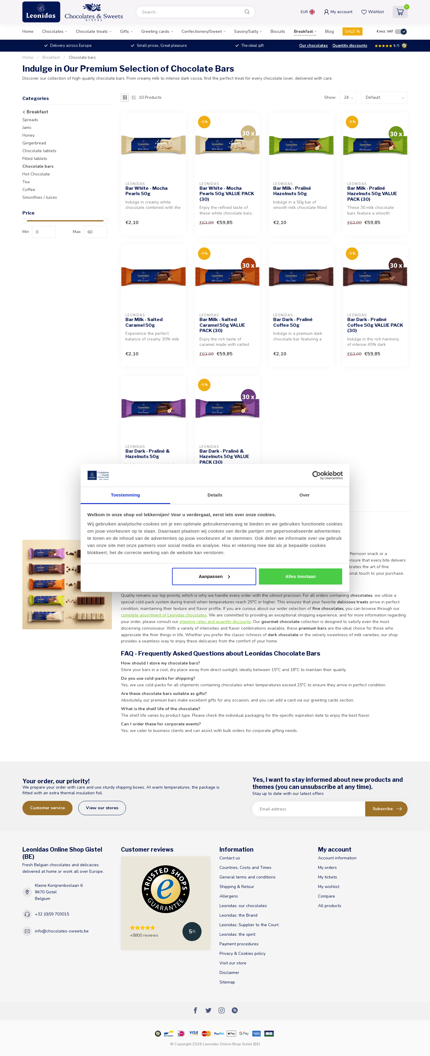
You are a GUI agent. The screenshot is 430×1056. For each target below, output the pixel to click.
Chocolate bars (82, 57)
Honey (28, 135)
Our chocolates (313, 45)
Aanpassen (214, 576)
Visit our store (232, 963)
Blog (329, 31)
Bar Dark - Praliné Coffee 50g (293, 322)
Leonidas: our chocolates (243, 906)
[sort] (384, 97)
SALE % (352, 31)
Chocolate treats (92, 31)
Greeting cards (155, 31)
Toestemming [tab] (125, 494)
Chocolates (53, 31)
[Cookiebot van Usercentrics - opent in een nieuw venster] (317, 475)
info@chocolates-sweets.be (62, 931)
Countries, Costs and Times (245, 867)
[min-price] (44, 232)
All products (329, 906)
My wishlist (328, 886)
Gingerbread (34, 143)
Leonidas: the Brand (238, 915)
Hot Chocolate (36, 174)
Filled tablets (34, 158)
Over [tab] (305, 494)
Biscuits (278, 31)
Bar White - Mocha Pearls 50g (146, 191)
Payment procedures (239, 944)
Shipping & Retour (236, 886)
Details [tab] (215, 494)
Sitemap (227, 982)
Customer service (47, 808)
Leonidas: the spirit (237, 934)
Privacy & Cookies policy (242, 953)
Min (25, 232)
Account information (337, 858)
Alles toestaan (300, 576)
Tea (26, 182)
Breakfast (303, 31)
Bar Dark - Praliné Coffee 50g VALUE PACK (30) (375, 325)
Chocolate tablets (39, 151)
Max (77, 232)
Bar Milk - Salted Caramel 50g (144, 322)
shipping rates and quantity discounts (215, 622)
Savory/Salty (246, 31)
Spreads (30, 120)
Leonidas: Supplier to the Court (249, 925)
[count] (348, 97)
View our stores (102, 808)
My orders (327, 867)
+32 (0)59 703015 (52, 914)
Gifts (124, 31)
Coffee (28, 189)
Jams (26, 127)
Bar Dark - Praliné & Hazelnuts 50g (147, 453)
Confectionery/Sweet (202, 31)
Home (27, 31)
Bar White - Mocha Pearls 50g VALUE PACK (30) (226, 194)
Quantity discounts (349, 45)
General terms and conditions (247, 877)
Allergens (228, 896)
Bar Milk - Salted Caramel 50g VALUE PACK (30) (222, 325)
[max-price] (96, 232)
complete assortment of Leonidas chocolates (164, 615)
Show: (330, 97)
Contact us (229, 858)
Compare (326, 896)
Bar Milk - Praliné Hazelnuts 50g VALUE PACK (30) (372, 194)
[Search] (247, 12)
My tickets (327, 877)
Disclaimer (229, 972)
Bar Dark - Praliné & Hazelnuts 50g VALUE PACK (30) (224, 456)
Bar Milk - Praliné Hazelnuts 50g (292, 191)
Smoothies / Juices (39, 197)
